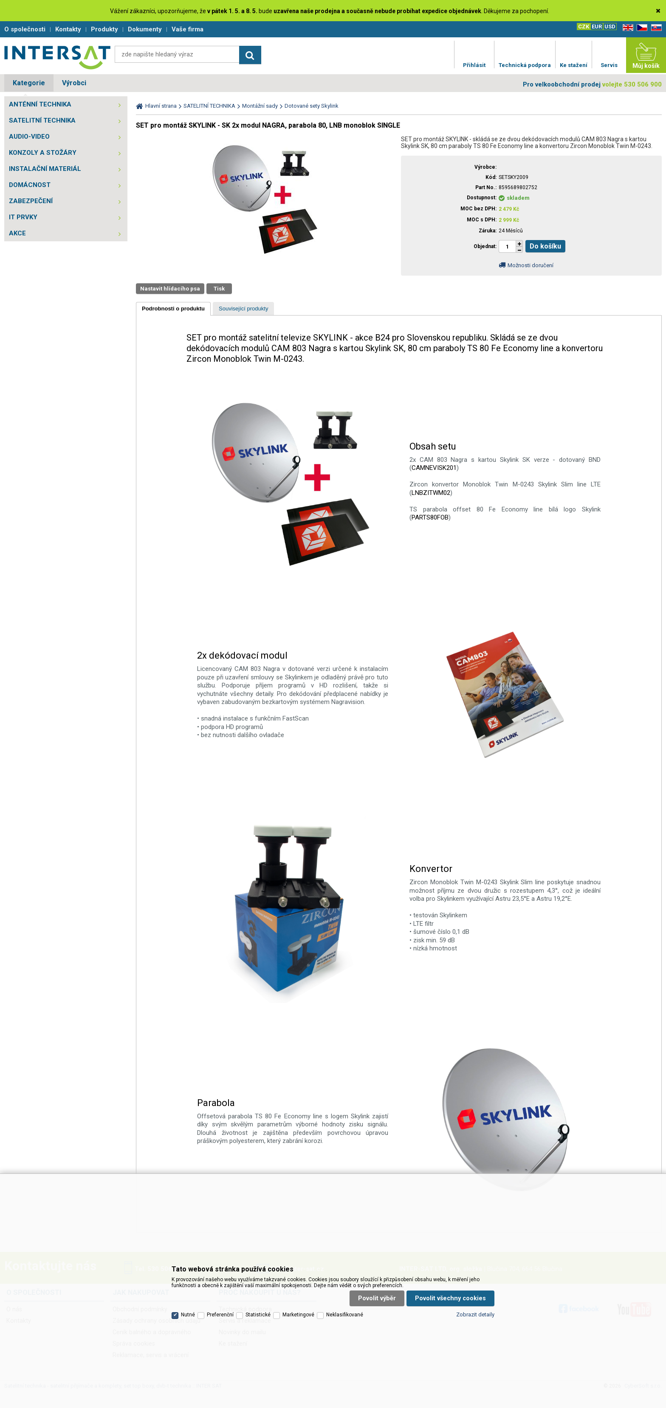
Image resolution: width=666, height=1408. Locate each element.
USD (609, 26)
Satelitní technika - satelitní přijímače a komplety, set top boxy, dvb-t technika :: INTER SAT (57, 57)
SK (655, 28)
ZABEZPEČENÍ (31, 201)
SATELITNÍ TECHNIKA (42, 120)
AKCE (17, 233)
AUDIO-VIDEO (29, 136)
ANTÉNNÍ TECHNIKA (40, 104)
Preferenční (220, 1315)
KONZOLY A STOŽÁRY (42, 152)
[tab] (173, 309)
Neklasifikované (344, 1315)
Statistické (258, 1315)
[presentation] (173, 308)
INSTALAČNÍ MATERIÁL (45, 169)
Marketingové (298, 1315)
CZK (583, 26)
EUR (597, 26)
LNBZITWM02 (431, 493)
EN (626, 28)
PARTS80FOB (430, 517)
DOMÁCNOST (30, 185)
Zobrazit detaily (475, 1314)
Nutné (188, 1315)
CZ (640, 28)
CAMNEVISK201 (434, 468)
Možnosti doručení (530, 265)
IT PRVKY (23, 217)
